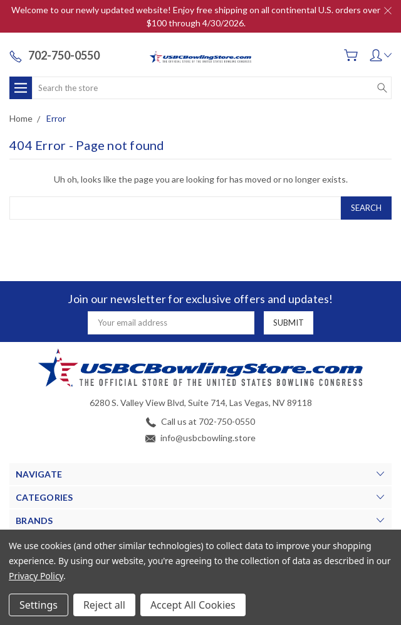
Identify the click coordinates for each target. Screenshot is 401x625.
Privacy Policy (36, 576)
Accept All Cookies (193, 605)
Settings (38, 605)
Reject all (104, 605)
